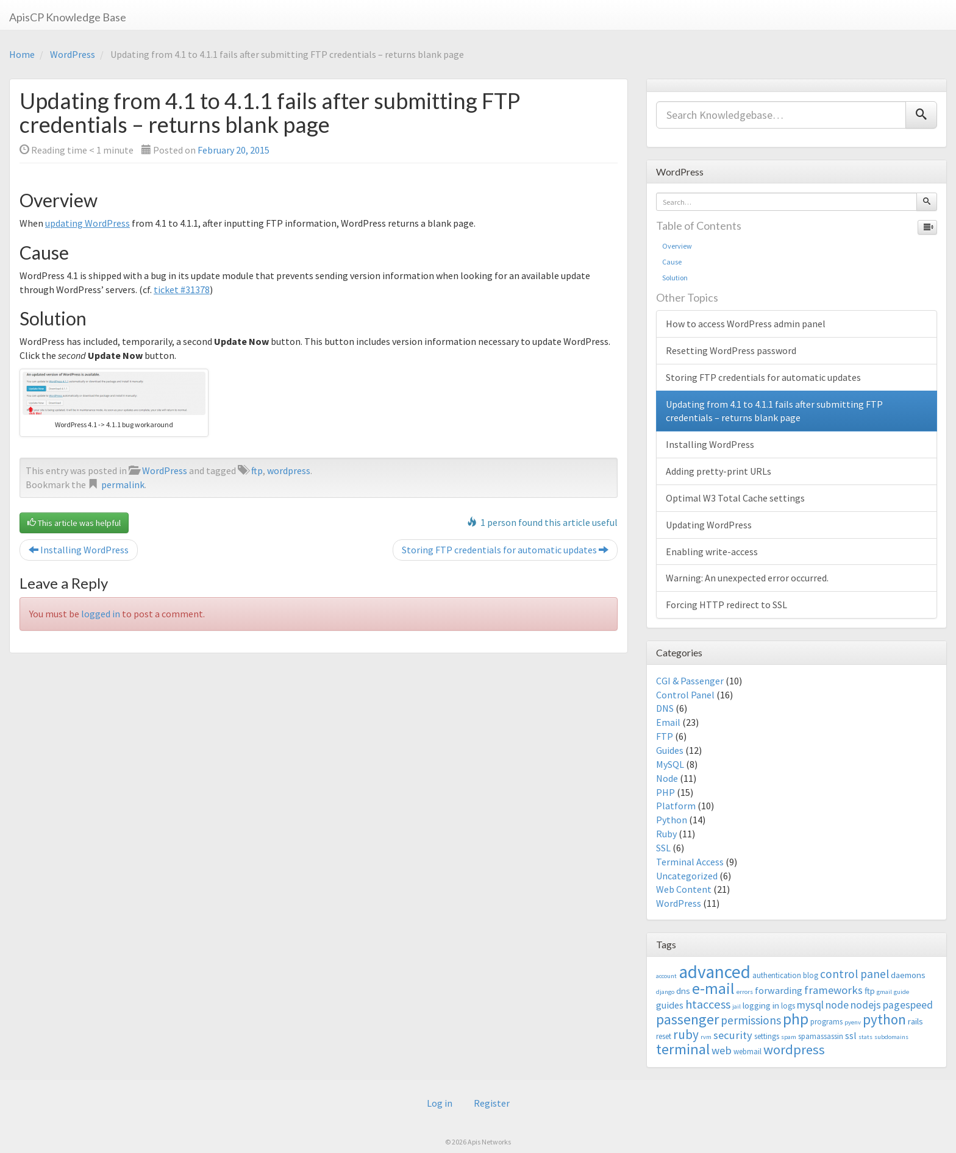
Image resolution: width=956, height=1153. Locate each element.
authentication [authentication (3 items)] (776, 975)
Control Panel (685, 695)
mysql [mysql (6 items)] (810, 1005)
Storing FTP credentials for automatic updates (505, 550)
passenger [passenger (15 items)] (687, 1019)
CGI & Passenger (690, 681)
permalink (122, 484)
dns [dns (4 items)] (683, 990)
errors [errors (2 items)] (745, 992)
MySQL (670, 764)
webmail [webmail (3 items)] (747, 1051)
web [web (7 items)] (722, 1050)
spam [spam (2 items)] (788, 1037)
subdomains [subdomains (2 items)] (891, 1037)
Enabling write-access (712, 551)
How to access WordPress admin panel (746, 324)
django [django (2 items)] (665, 992)
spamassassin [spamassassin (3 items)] (820, 1036)
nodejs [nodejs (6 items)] (866, 1005)
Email (668, 722)
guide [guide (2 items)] (901, 992)
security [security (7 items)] (732, 1035)
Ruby (666, 834)
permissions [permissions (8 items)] (751, 1020)
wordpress (288, 470)
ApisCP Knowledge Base (67, 17)
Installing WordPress (79, 550)
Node (667, 778)
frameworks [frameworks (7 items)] (833, 990)
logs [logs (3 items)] (788, 1006)
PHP (665, 792)
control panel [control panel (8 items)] (854, 974)
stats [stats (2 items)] (865, 1037)
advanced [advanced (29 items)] (715, 971)
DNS (665, 708)
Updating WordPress (709, 525)
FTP (664, 736)
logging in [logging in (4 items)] (761, 1005)
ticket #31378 (182, 289)
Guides (669, 750)
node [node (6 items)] (837, 1005)
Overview (677, 245)
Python (671, 820)
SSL (663, 848)
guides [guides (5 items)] (669, 1005)
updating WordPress (87, 223)
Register (492, 1103)
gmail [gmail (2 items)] (884, 992)
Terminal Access (690, 862)
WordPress (72, 54)
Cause (672, 261)
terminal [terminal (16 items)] (683, 1049)
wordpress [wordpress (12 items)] (794, 1049)
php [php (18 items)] (795, 1019)
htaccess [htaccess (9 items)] (707, 1004)
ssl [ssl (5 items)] (851, 1035)
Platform (676, 806)
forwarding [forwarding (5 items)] (778, 990)
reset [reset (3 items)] (663, 1036)
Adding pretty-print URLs (718, 471)
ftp (257, 470)
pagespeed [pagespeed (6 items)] (908, 1005)
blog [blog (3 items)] (810, 975)
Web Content (684, 889)
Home (22, 54)
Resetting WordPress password (731, 350)
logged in (100, 614)
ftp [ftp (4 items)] (870, 990)
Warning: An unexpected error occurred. (747, 578)
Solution (675, 277)
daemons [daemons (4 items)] (908, 975)
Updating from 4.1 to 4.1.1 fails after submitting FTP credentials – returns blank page (774, 411)
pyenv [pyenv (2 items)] (852, 1022)
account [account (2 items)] (666, 976)
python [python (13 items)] (884, 1019)
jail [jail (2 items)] (736, 1006)
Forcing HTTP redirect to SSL (726, 604)
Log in (439, 1103)
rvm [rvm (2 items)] (706, 1037)
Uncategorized (687, 876)
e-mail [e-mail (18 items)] (713, 988)
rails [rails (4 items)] (915, 1021)
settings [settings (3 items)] (766, 1036)
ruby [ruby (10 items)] (686, 1034)
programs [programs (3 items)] (826, 1021)
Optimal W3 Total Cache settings (735, 498)
